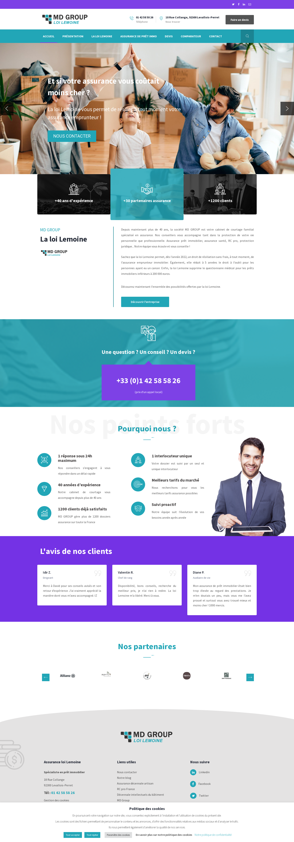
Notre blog (124, 778)
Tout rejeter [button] (92, 835)
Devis (169, 36)
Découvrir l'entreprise (145, 302)
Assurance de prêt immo (138, 36)
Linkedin (197, 772)
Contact (215, 36)
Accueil (48, 36)
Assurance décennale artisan (135, 783)
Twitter (197, 796)
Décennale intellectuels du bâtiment (140, 794)
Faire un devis (240, 20)
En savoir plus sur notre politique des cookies (164, 835)
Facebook (197, 784)
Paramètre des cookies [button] (118, 835)
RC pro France (126, 789)
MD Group (123, 800)
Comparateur (191, 36)
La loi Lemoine (102, 36)
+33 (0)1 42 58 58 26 (148, 380)
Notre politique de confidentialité (213, 835)
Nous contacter (127, 772)
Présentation (72, 36)
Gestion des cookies (56, 800)
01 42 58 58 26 (63, 792)
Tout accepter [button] (73, 835)
